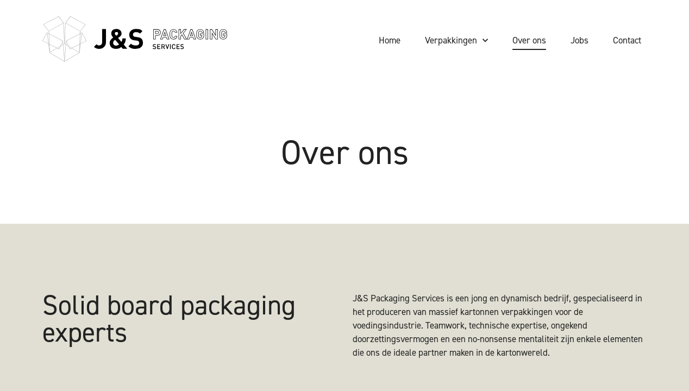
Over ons (529, 40)
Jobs (579, 40)
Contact (627, 40)
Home (389, 40)
